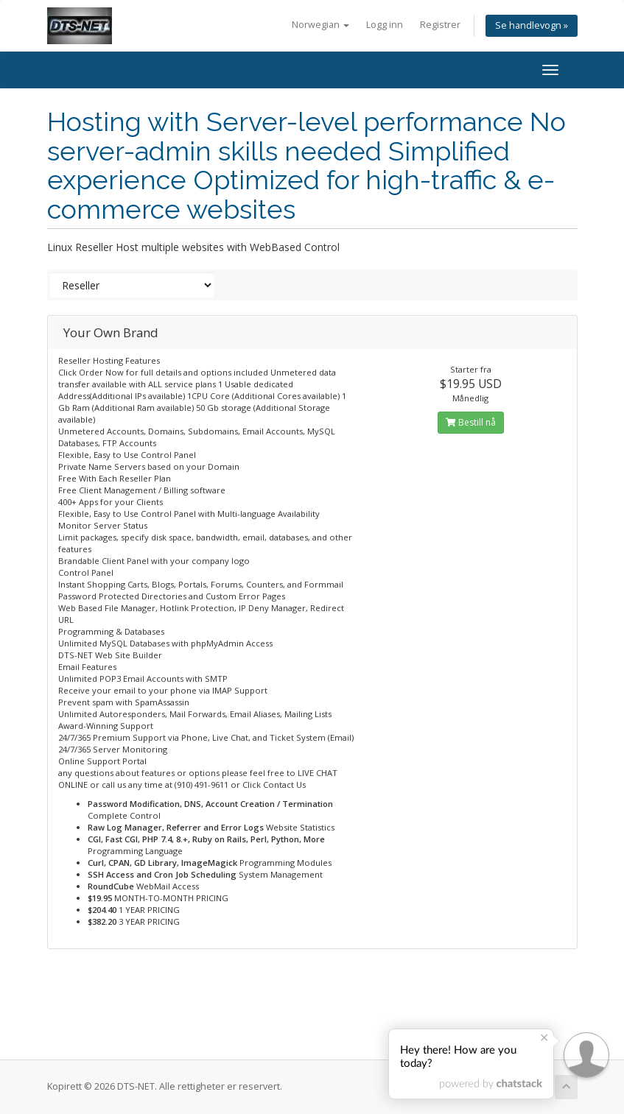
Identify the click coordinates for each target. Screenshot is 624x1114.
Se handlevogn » (531, 25)
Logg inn (384, 24)
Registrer (440, 24)
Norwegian (320, 24)
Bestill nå (471, 422)
